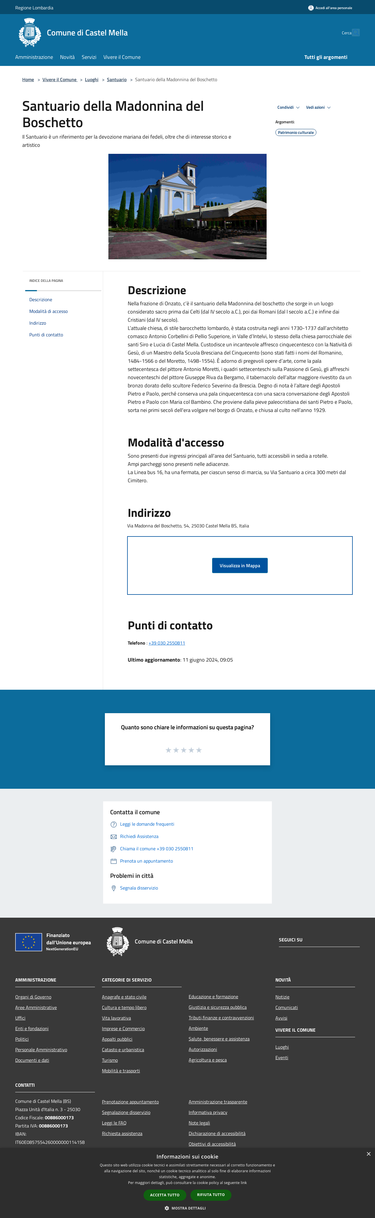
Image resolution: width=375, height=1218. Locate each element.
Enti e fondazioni (32, 1028)
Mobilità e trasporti (121, 1070)
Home (28, 79)
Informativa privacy (208, 1112)
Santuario (117, 79)
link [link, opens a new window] (244, 1182)
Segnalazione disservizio (126, 1112)
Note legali (199, 1122)
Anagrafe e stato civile (124, 996)
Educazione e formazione (213, 996)
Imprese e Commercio (123, 1028)
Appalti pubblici (117, 1038)
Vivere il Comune (60, 79)
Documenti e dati (32, 1060)
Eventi (281, 1057)
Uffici (20, 1017)
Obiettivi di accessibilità (212, 1143)
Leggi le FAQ (114, 1122)
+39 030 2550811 (167, 642)
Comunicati (286, 1007)
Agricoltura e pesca (208, 1059)
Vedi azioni (319, 107)
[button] (187, 1208)
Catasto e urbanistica (123, 1049)
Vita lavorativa (116, 1017)
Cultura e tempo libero (124, 1007)
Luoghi (91, 79)
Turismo (110, 1060)
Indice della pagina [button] (46, 280)
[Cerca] (353, 32)
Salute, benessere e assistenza (219, 1038)
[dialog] (187, 1183)
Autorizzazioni (203, 1049)
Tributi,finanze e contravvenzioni (221, 1017)
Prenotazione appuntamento (130, 1101)
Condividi (289, 107)
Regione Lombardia (34, 7)
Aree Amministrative (36, 1007)
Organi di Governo (33, 996)
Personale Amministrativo (41, 1049)
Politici (22, 1038)
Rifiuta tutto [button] (211, 1194)
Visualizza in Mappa (240, 565)
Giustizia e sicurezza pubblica (218, 1007)
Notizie (282, 996)
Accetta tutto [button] (165, 1195)
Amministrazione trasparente (218, 1101)
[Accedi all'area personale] (330, 8)
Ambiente (198, 1028)
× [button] (368, 1154)
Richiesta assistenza (122, 1133)
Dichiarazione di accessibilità (217, 1133)
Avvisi (281, 1017)
